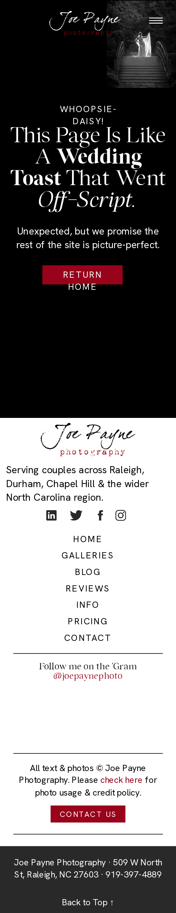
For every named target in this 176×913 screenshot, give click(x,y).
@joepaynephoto (88, 675)
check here (121, 780)
